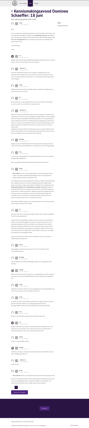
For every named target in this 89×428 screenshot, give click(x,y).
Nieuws (60, 25)
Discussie (65, 25)
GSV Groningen (23, 3)
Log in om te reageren (19, 392)
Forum (30, 3)
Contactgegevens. (42, 425)
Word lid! (44, 408)
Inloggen (36, 3)
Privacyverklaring (74, 425)
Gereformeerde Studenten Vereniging (19, 425)
